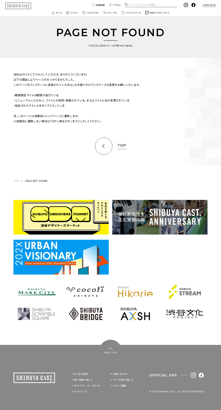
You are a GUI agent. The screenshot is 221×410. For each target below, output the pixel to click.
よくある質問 (81, 374)
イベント (72, 12)
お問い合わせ (120, 374)
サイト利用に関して (123, 379)
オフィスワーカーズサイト (87, 385)
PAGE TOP (110, 352)
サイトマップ (80, 391)
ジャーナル (110, 12)
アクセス (115, 5)
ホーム (57, 12)
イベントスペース (131, 12)
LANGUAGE (209, 5)
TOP (16, 181)
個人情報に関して (83, 379)
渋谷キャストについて (157, 12)
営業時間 (98, 5)
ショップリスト (90, 12)
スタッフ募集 (119, 385)
